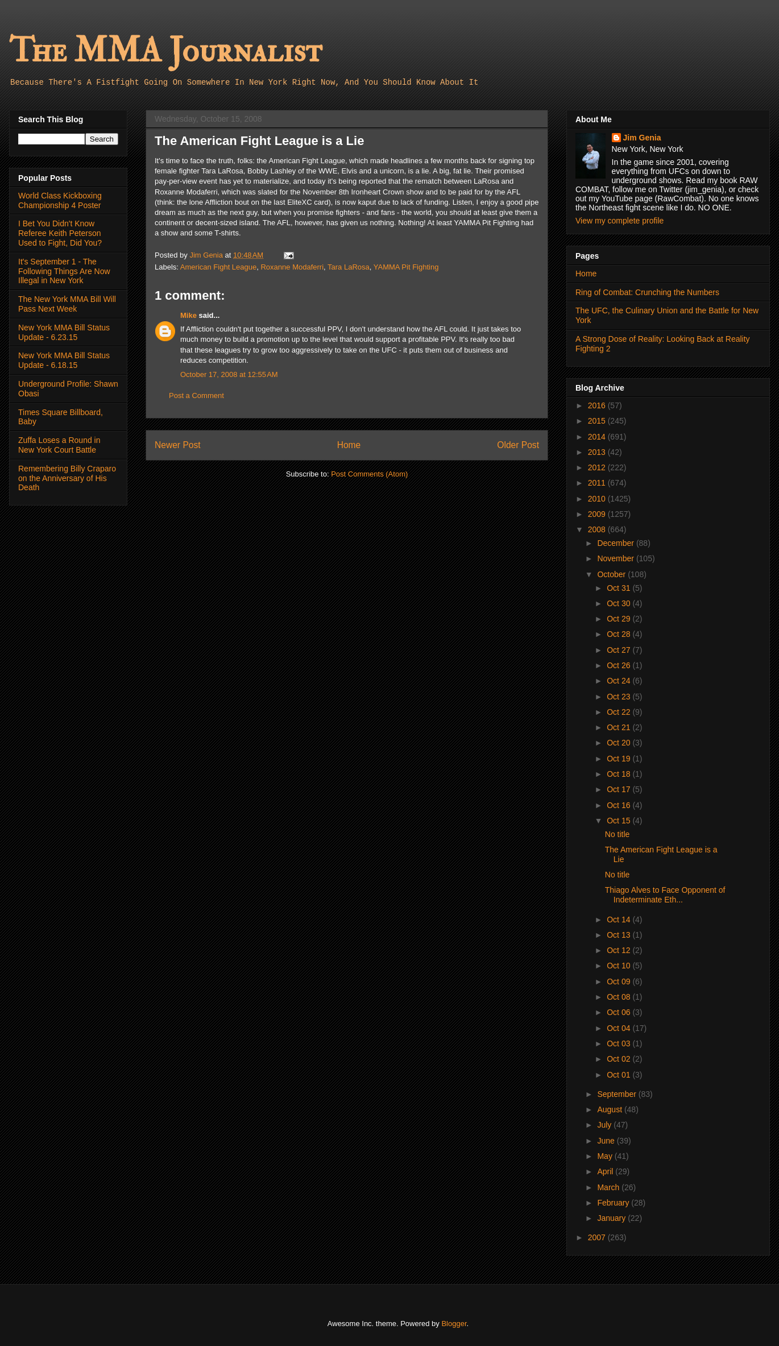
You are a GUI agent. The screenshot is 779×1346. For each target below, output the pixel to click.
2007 (598, 1237)
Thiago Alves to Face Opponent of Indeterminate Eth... (665, 894)
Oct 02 (619, 1058)
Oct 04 (619, 1028)
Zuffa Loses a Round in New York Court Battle (59, 445)
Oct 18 (619, 773)
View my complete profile (619, 220)
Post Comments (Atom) (369, 474)
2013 (598, 452)
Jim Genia (642, 137)
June (606, 1140)
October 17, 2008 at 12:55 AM (229, 374)
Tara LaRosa (349, 267)
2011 (598, 482)
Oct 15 (619, 820)
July (605, 1124)
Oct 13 (619, 934)
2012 (598, 467)
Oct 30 (619, 603)
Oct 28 (619, 634)
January (612, 1218)
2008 (598, 529)
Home (349, 445)
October (612, 574)
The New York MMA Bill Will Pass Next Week (67, 304)
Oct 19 (619, 758)
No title (617, 834)
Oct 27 (619, 650)
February (614, 1202)
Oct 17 (619, 789)
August (610, 1109)
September (617, 1094)
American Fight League (218, 267)
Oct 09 (619, 981)
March (609, 1187)
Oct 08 (619, 996)
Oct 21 (619, 727)
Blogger (453, 1323)
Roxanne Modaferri (292, 267)
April (606, 1171)
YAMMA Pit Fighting (406, 267)
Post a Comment (196, 395)
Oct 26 (619, 665)
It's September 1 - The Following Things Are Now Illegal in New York (64, 271)
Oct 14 (619, 919)
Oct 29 (619, 618)
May (605, 1156)
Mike (188, 315)
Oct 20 (619, 742)
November (616, 558)
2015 (598, 420)
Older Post (518, 445)
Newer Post (178, 445)
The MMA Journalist (165, 51)
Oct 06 (619, 1012)
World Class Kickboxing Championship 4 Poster (60, 200)
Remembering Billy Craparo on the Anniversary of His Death (67, 478)
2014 (598, 436)
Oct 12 (619, 950)
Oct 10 (619, 965)
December (616, 543)
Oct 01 (619, 1074)
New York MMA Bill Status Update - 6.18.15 (64, 360)
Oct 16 (619, 805)
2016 (598, 405)
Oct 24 (619, 680)
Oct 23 (619, 696)
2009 (598, 514)
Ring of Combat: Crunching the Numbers (647, 292)
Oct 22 (619, 712)
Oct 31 (619, 588)
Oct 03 (619, 1043)
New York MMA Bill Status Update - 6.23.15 (64, 332)
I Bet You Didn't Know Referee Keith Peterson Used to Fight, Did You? (60, 233)
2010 (598, 498)
